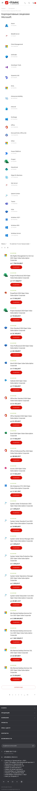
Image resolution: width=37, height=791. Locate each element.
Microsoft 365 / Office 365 (18, 133)
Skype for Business (16, 175)
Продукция (5, 712)
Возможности (6, 738)
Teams (13, 201)
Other (13, 141)
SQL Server (14, 183)
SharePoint (14, 167)
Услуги (3, 708)
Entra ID (13, 106)
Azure (13, 23)
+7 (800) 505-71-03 (10, 751)
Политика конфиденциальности (10, 789)
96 (27, 694)
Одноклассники (17, 782)
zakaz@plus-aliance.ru (10, 757)
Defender (14, 54)
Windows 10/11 (15, 217)
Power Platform (16, 151)
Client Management (17, 44)
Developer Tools (16, 65)
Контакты (4, 733)
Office (13, 125)
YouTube (12, 782)
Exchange (14, 117)
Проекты (4, 722)
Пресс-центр (5, 728)
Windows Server (16, 233)
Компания (5, 717)
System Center (15, 193)
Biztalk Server (15, 34)
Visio (12, 209)
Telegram (8, 782)
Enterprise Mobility (17, 96)
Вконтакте (4, 782)
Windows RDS (15, 225)
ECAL (12, 86)
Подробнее (16, 267)
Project (13, 159)
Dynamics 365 (15, 75)
